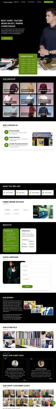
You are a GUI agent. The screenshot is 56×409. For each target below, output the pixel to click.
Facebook (25, 240)
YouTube (24, 246)
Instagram (31, 240)
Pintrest (31, 244)
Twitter (24, 244)
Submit (27, 286)
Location (39, 2)
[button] (7, 38)
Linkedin (31, 246)
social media (29, 233)
